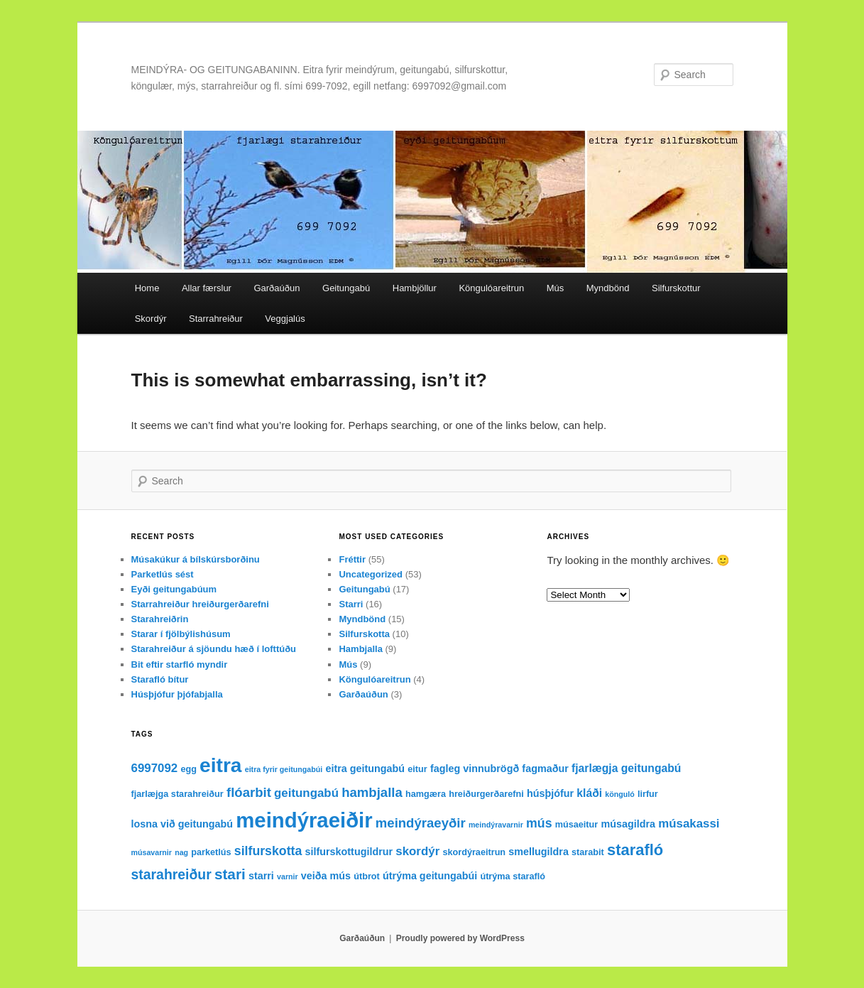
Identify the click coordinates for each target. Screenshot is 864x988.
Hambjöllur (415, 288)
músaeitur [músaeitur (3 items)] (576, 825)
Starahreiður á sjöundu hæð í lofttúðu (214, 649)
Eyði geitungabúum (174, 589)
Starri (351, 604)
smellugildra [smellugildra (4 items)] (538, 851)
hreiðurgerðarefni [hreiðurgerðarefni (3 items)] (486, 794)
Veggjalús (285, 318)
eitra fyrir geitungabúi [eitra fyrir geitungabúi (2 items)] (284, 769)
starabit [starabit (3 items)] (588, 852)
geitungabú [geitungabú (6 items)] (306, 793)
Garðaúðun (276, 288)
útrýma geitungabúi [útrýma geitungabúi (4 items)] (430, 875)
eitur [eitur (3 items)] (417, 769)
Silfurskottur (676, 288)
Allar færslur (206, 288)
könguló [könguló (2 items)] (619, 794)
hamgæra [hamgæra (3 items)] (425, 794)
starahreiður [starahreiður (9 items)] (171, 874)
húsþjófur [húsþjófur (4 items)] (550, 793)
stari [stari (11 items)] (230, 874)
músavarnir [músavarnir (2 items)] (151, 852)
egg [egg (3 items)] (188, 769)
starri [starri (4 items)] (261, 875)
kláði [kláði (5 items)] (589, 793)
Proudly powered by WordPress (460, 938)
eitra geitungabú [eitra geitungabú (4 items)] (365, 768)
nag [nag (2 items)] (181, 852)
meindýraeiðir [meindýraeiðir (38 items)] (304, 820)
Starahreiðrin (160, 619)
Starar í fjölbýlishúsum (181, 634)
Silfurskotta (364, 634)
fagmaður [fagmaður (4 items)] (545, 768)
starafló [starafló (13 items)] (635, 850)
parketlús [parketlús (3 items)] (211, 852)
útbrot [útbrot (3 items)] (367, 876)
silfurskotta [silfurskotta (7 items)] (268, 851)
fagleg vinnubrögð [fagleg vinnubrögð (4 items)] (474, 768)
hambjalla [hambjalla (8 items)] (372, 792)
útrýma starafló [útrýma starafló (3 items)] (512, 876)
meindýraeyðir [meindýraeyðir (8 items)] (421, 822)
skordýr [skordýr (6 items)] (417, 851)
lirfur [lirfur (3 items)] (648, 794)
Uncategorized (371, 574)
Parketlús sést (162, 574)
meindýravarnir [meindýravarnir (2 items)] (496, 824)
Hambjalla (360, 649)
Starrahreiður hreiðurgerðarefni (200, 604)
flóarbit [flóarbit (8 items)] (248, 792)
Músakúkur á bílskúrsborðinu (195, 559)
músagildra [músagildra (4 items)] (628, 824)
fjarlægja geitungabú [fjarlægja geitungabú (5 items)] (626, 768)
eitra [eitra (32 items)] (220, 765)
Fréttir (352, 559)
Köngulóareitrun (491, 288)
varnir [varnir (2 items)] (287, 876)
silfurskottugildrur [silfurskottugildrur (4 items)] (349, 851)
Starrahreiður (216, 318)
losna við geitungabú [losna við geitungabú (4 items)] (182, 824)
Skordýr (151, 318)
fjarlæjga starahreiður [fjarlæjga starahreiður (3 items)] (177, 794)
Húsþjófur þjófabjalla (177, 694)
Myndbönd (608, 288)
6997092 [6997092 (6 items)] (154, 768)
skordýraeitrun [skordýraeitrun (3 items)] (473, 852)
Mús (555, 288)
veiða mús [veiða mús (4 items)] (326, 875)
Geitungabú (346, 288)
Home (147, 288)
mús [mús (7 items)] (539, 823)
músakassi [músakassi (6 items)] (688, 823)
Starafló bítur (160, 679)
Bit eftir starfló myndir (179, 664)
